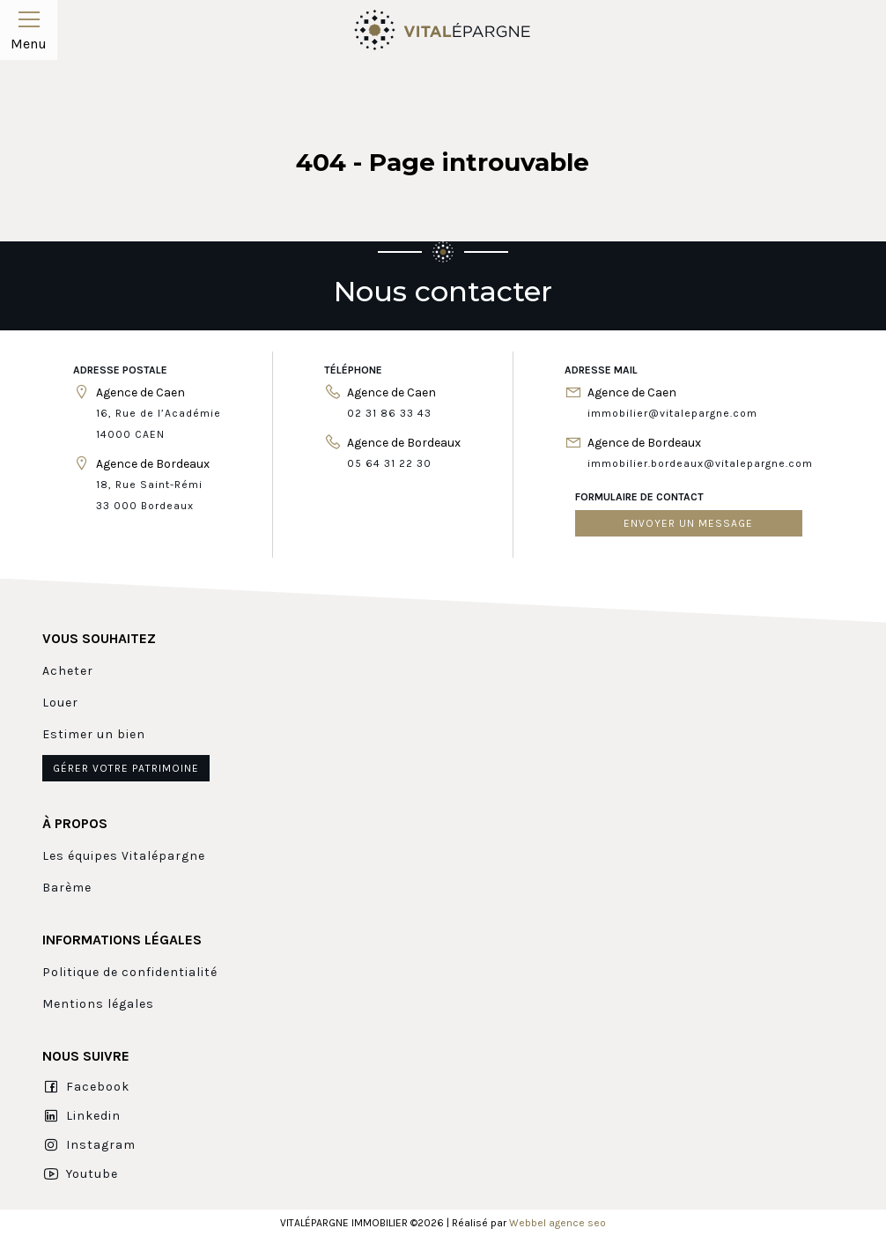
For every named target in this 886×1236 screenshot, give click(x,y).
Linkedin (81, 1116)
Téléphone (353, 370)
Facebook (85, 1087)
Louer (60, 702)
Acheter (67, 670)
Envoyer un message (688, 523)
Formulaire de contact (639, 497)
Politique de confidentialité (130, 972)
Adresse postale (120, 370)
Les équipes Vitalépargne (123, 855)
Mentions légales (98, 1003)
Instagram (89, 1145)
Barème (67, 887)
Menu (29, 28)
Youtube (80, 1174)
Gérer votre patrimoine (126, 768)
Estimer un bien (93, 734)
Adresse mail (601, 370)
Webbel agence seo (557, 1223)
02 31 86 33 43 (389, 413)
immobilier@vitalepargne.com (672, 413)
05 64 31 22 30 (389, 463)
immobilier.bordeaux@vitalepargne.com (700, 463)
